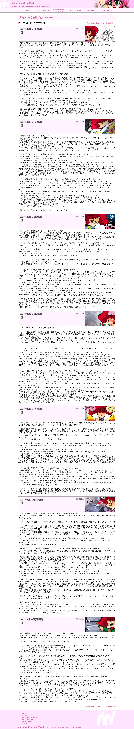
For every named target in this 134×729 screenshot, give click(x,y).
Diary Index (100, 23)
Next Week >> (110, 23)
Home (24, 713)
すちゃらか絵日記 (59, 10)
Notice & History (27, 721)
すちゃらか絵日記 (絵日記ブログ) (32, 717)
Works (24, 715)
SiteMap (24, 723)
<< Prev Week (90, 23)
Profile (30, 715)
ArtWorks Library (27, 719)
